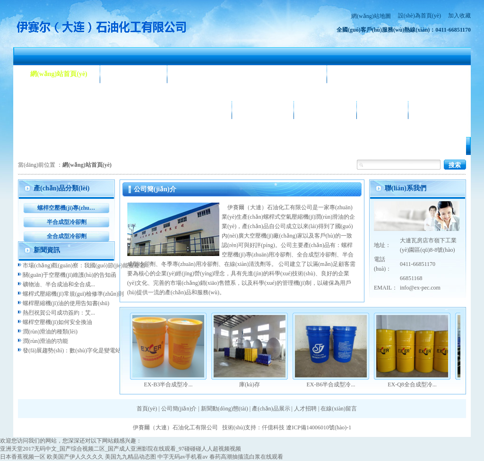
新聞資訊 (47, 250)
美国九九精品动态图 (130, 456)
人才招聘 (382, 109)
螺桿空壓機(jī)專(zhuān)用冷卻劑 (66, 208)
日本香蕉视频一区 (22, 456)
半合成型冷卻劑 (66, 222)
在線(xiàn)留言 (338, 408)
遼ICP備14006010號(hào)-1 (318, 427)
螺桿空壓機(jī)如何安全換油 (57, 322)
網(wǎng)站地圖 (371, 16)
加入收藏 (459, 15)
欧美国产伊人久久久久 (75, 456)
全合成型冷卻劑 (66, 236)
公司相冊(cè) (262, 109)
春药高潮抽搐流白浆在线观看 (246, 456)
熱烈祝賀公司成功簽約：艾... (59, 312)
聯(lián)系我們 (441, 109)
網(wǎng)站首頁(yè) (58, 73)
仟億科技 (273, 427)
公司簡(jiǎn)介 (133, 73)
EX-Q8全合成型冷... (412, 384)
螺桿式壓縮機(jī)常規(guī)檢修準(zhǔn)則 (73, 293)
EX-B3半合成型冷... (168, 384)
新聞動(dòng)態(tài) (208, 73)
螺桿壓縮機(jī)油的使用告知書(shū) (66, 303)
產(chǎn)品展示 (52, 109)
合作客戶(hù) (325, 109)
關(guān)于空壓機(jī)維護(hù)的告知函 (69, 275)
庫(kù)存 (249, 384)
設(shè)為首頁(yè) (419, 15)
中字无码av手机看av (182, 456)
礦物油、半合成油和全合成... (59, 284)
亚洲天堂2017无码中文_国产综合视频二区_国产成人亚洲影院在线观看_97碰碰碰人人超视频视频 (120, 448)
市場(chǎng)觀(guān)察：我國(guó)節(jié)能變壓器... (86, 265)
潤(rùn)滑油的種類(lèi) (50, 331)
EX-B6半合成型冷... (331, 384)
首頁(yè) (147, 408)
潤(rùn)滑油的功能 (45, 341)
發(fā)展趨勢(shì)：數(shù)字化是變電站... (74, 350)
